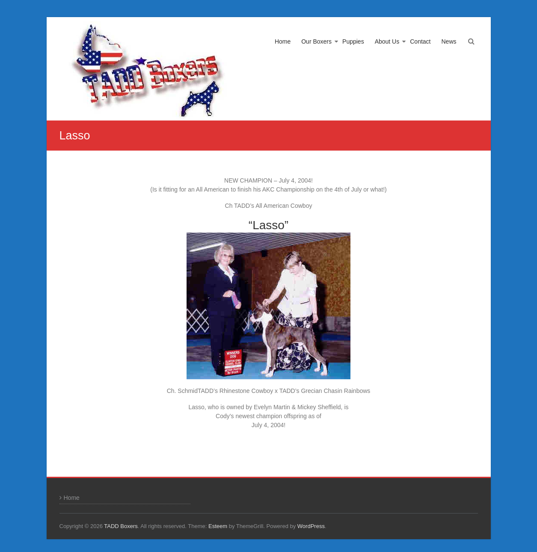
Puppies (353, 41)
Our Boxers (316, 41)
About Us (387, 41)
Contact (420, 41)
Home (283, 41)
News (448, 41)
